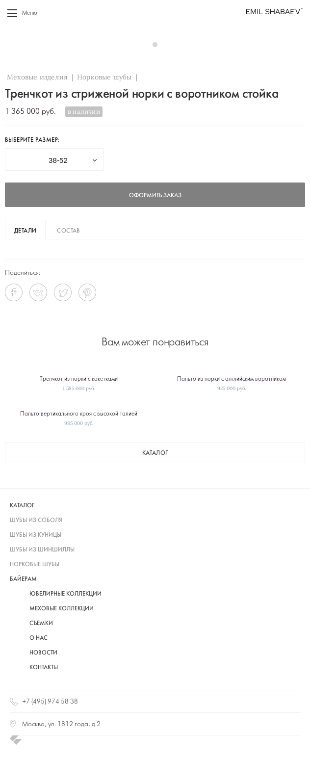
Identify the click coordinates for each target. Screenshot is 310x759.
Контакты (43, 668)
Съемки (41, 624)
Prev (18, 44)
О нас (38, 638)
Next (292, 44)
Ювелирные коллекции (65, 594)
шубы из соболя (36, 520)
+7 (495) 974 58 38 (50, 702)
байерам (23, 579)
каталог (155, 453)
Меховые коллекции (61, 609)
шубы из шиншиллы (42, 550)
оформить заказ (155, 196)
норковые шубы (34, 565)
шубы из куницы (35, 535)
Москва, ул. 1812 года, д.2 (61, 724)
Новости (43, 653)
